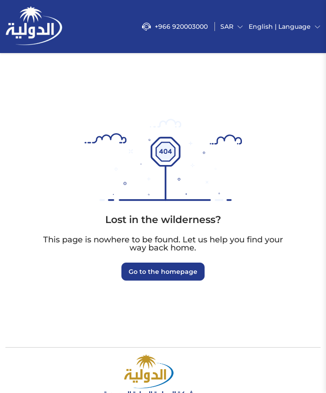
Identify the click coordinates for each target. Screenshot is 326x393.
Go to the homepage (163, 272)
